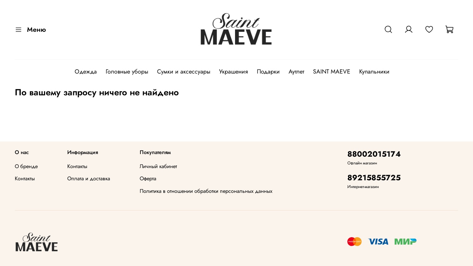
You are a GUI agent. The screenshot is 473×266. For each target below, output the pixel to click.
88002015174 (374, 154)
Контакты (25, 178)
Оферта (148, 178)
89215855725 (374, 177)
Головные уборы (127, 71)
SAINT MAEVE (331, 71)
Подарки (268, 71)
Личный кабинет (158, 166)
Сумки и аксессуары (183, 71)
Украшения (233, 71)
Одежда (86, 71)
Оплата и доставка (88, 178)
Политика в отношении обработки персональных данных (206, 191)
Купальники (374, 71)
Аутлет (296, 71)
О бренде (26, 166)
